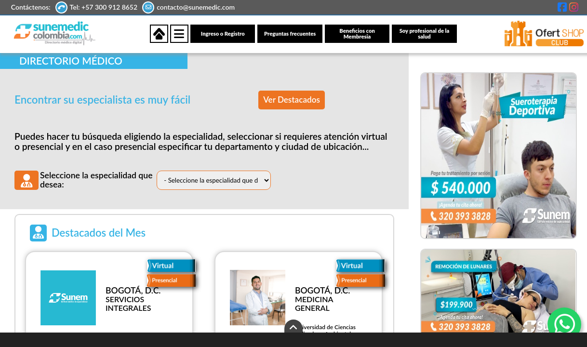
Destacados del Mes (99, 233)
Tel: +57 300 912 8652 (105, 7)
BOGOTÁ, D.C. (133, 290)
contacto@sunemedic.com (197, 7)
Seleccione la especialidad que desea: (96, 180)
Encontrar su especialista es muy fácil (102, 100)
